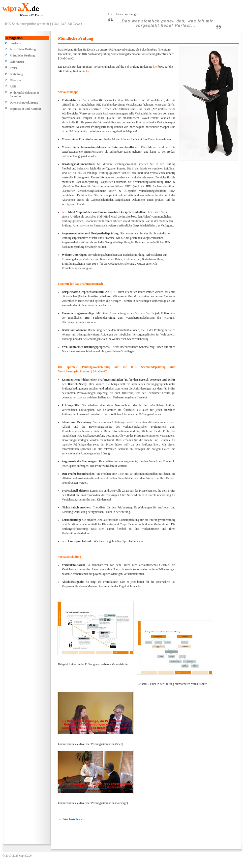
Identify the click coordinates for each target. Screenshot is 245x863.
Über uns (15, 80)
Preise (13, 68)
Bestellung (16, 74)
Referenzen (17, 61)
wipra (20, 8)
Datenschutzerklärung (24, 102)
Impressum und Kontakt (25, 109)
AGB (13, 86)
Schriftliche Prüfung (23, 49)
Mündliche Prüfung (22, 55)
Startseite (16, 43)
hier (155, 66)
